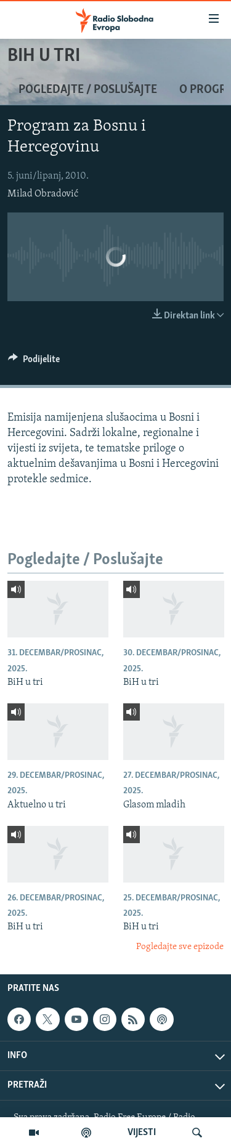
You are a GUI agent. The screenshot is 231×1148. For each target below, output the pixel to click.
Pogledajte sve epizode (180, 947)
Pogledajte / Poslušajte (87, 90)
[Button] (34, 362)
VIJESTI (142, 1133)
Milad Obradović (42, 194)
